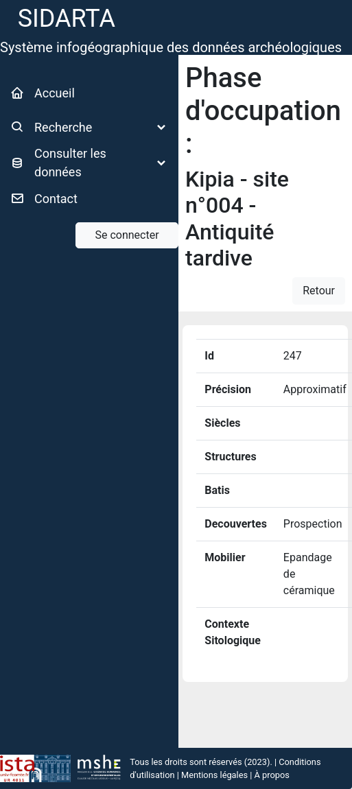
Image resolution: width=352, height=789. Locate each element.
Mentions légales (214, 775)
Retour (319, 290)
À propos (272, 775)
